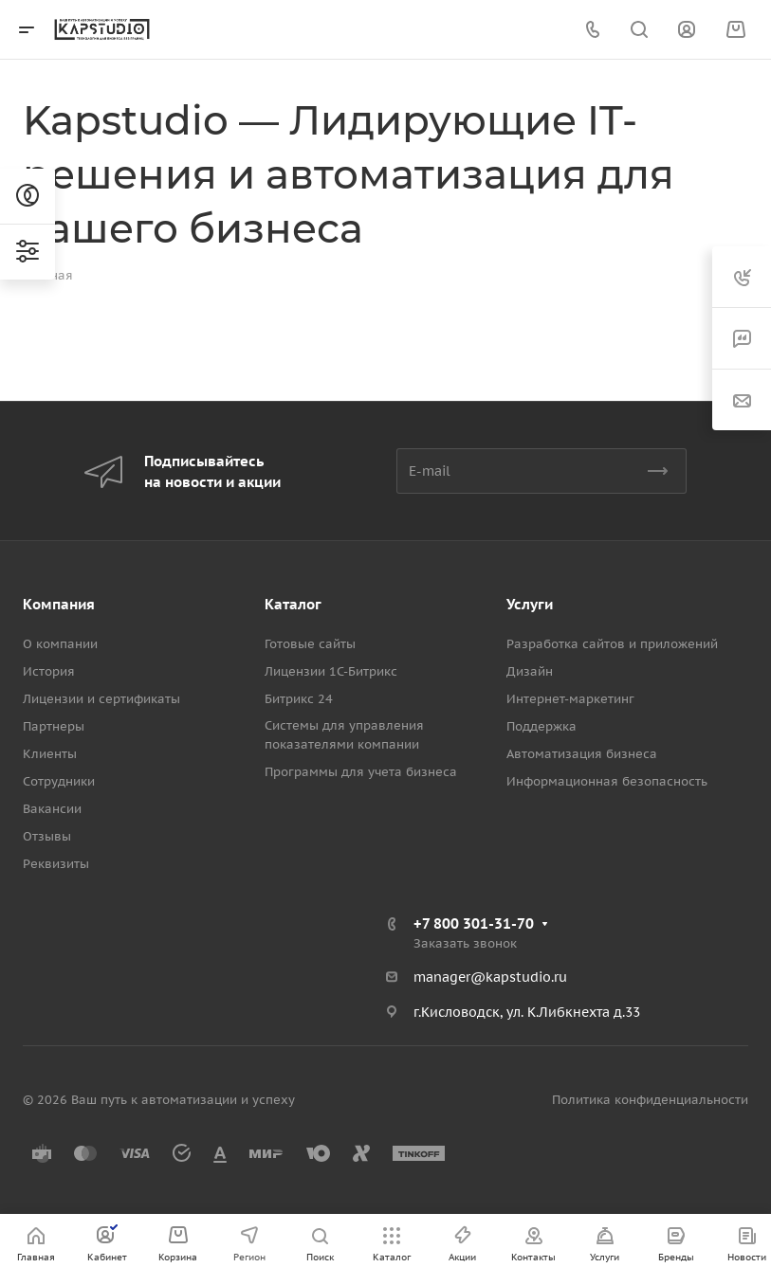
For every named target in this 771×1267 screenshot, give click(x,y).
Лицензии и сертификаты (101, 699)
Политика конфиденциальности (650, 1100)
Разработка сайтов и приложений (612, 644)
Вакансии (52, 809)
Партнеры (53, 726)
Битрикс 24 (299, 699)
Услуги (529, 604)
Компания (59, 604)
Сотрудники (59, 781)
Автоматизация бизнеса (581, 754)
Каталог (293, 604)
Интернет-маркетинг (570, 699)
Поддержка (541, 726)
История (49, 671)
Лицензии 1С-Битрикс (331, 671)
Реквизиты (56, 864)
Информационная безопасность (606, 781)
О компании (60, 644)
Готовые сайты (310, 644)
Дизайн (529, 671)
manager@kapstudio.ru (490, 977)
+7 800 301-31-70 (473, 923)
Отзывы (47, 836)
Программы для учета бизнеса (361, 772)
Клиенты (50, 754)
